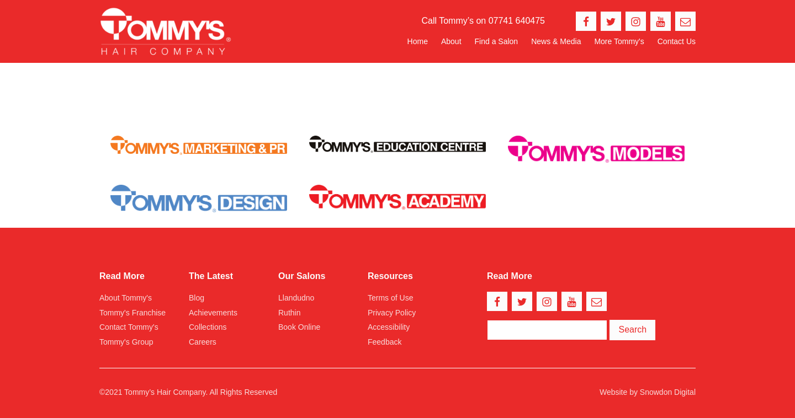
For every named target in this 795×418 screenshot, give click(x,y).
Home (417, 41)
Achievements (213, 312)
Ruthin (289, 312)
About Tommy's (125, 297)
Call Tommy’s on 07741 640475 (483, 20)
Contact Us (677, 41)
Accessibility (389, 327)
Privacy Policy (392, 312)
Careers (202, 341)
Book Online (299, 327)
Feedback (384, 341)
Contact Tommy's (128, 327)
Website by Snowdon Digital (648, 392)
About (451, 41)
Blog (196, 297)
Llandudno (296, 297)
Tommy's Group (126, 341)
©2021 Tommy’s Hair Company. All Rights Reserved (188, 392)
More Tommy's (619, 41)
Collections (207, 327)
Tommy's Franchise (132, 312)
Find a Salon (496, 41)
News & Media (556, 41)
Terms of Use (390, 297)
